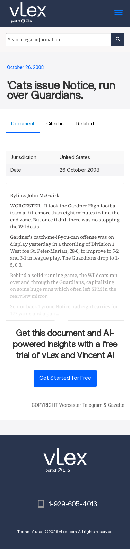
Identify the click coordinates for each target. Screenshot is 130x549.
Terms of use (29, 531)
